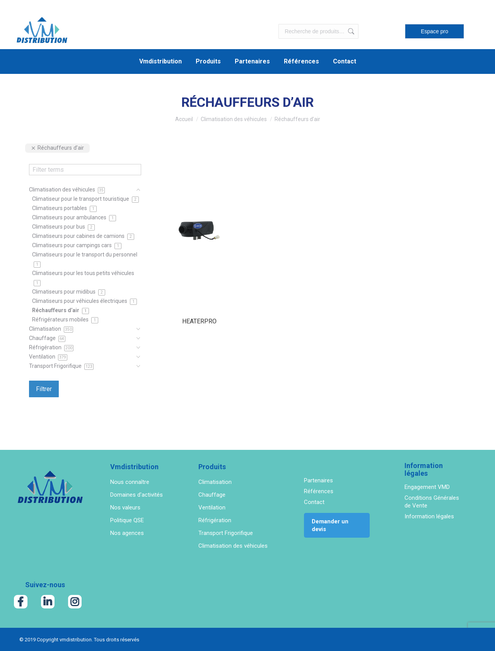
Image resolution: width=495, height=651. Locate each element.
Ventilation (211, 507)
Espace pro (434, 31)
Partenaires (318, 480)
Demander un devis (330, 525)
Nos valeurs (125, 507)
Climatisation (215, 481)
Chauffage (211, 494)
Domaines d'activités (136, 494)
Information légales (429, 516)
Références (318, 491)
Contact (314, 502)
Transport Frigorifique (225, 533)
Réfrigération (214, 520)
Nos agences (127, 533)
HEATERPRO (199, 321)
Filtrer (44, 389)
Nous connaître (129, 481)
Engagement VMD (427, 487)
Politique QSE (127, 520)
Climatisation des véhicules (233, 545)
